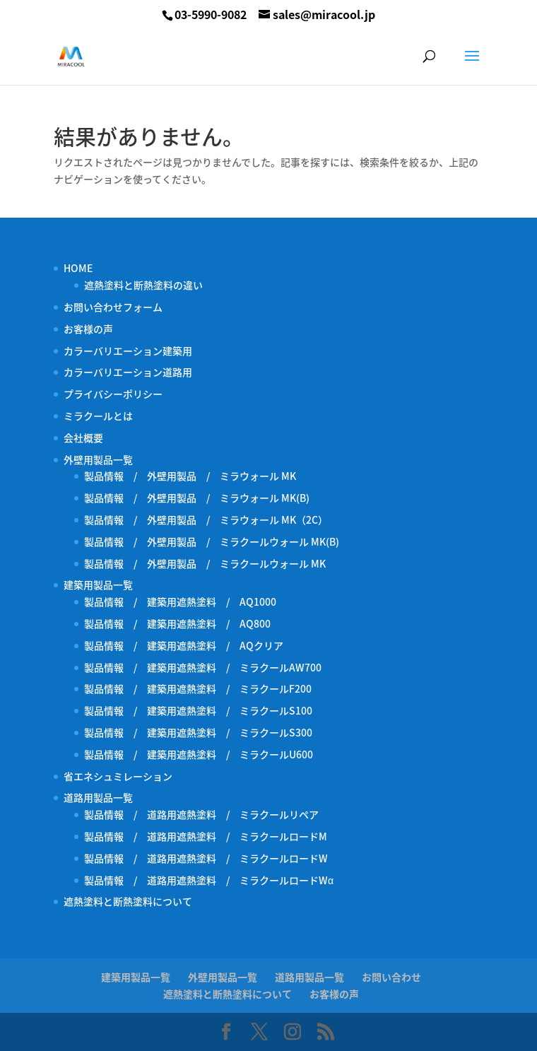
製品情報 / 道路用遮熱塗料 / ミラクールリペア (201, 814)
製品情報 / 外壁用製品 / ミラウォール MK (190, 476)
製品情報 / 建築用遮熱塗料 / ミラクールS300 (198, 732)
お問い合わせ (391, 977)
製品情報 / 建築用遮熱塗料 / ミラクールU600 (198, 754)
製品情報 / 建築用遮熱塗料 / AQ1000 (180, 601)
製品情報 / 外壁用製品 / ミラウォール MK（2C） (206, 519)
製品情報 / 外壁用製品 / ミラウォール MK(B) (196, 498)
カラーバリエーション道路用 (133, 372)
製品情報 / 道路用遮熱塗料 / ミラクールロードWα (209, 880)
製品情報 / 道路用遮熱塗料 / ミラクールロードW (206, 858)
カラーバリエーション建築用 (133, 351)
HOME (78, 268)
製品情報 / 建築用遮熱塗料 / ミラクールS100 (198, 710)
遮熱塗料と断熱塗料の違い (143, 285)
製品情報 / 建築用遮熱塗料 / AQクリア (183, 645)
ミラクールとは (98, 416)
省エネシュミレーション (118, 776)
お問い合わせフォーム (113, 307)
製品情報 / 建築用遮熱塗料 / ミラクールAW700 (202, 667)
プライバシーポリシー (113, 394)
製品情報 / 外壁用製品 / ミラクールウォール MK (210, 563)
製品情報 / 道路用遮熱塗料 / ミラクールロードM (205, 836)
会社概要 (83, 437)
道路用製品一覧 (98, 797)
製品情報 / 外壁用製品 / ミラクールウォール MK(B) (216, 541)
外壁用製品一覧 (98, 459)
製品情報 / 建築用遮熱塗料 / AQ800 (177, 623)
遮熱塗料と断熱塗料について (128, 901)
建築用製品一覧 (98, 584)
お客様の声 (88, 329)
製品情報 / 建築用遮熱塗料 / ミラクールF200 (198, 688)
